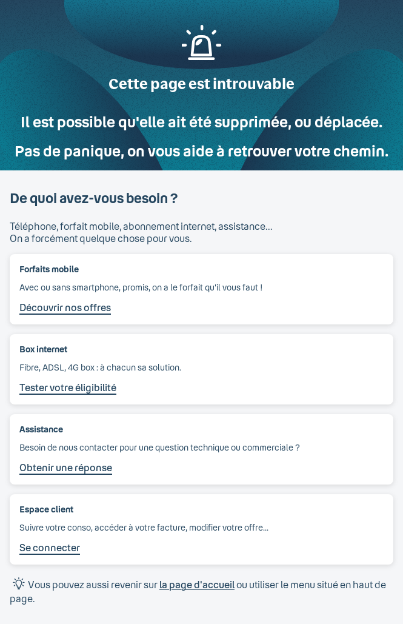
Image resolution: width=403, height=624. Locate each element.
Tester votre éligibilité (67, 387)
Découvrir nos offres (65, 307)
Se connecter (49, 547)
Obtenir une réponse (65, 467)
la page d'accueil (197, 584)
